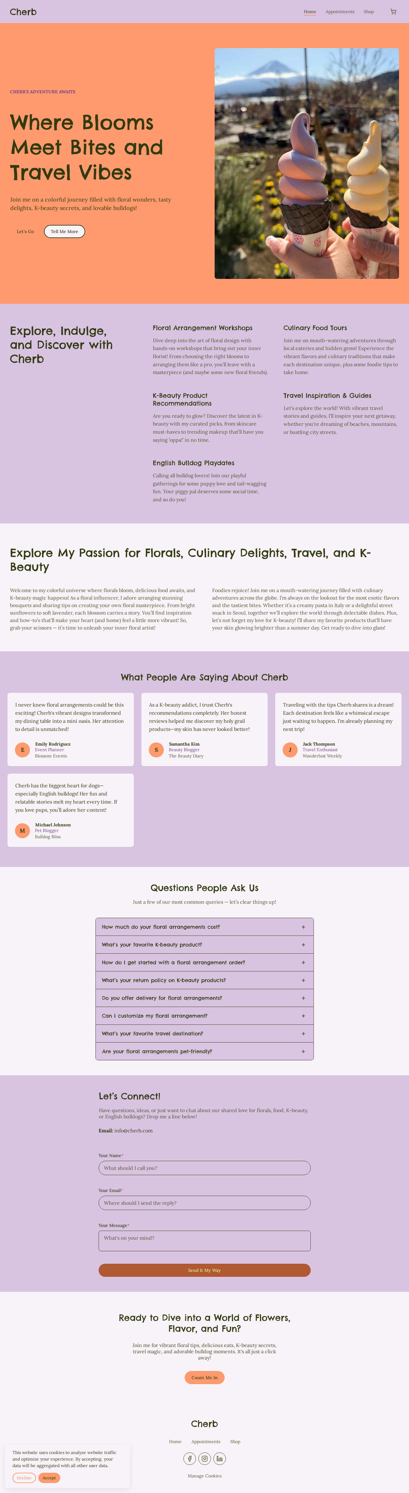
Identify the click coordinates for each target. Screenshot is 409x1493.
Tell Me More (64, 231)
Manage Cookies (205, 1476)
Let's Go (25, 231)
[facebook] (189, 1458)
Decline (24, 1478)
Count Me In (205, 1377)
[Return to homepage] (23, 11)
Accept (49, 1478)
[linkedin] (219, 1458)
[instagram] (204, 1458)
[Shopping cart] (393, 11)
